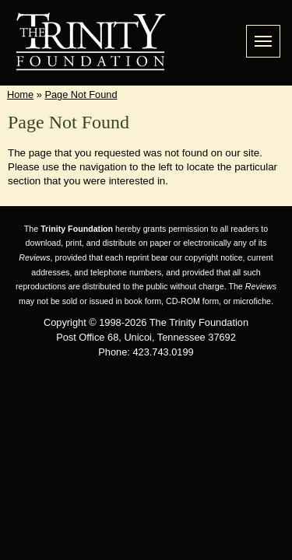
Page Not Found (80, 94)
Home (20, 94)
